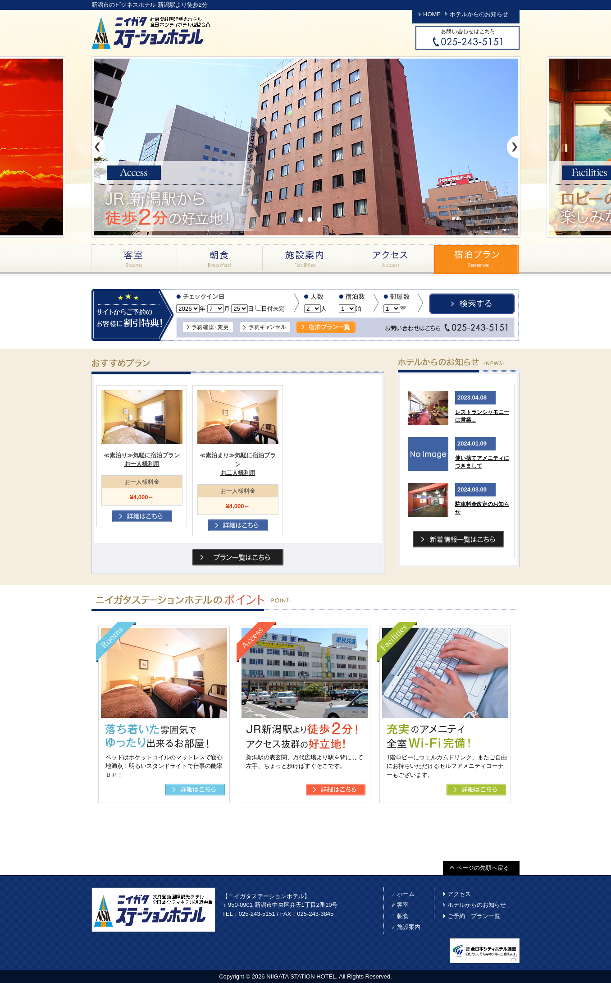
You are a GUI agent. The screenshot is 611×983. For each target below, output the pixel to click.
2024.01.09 (472, 443)
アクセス (391, 259)
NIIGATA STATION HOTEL (301, 976)
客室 (134, 259)
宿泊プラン (477, 259)
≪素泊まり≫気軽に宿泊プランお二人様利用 (238, 464)
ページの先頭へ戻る (482, 867)
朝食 (220, 259)
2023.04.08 (472, 397)
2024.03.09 (472, 489)
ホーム (406, 894)
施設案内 (305, 259)
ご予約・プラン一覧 (473, 916)
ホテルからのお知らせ (479, 14)
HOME (432, 14)
